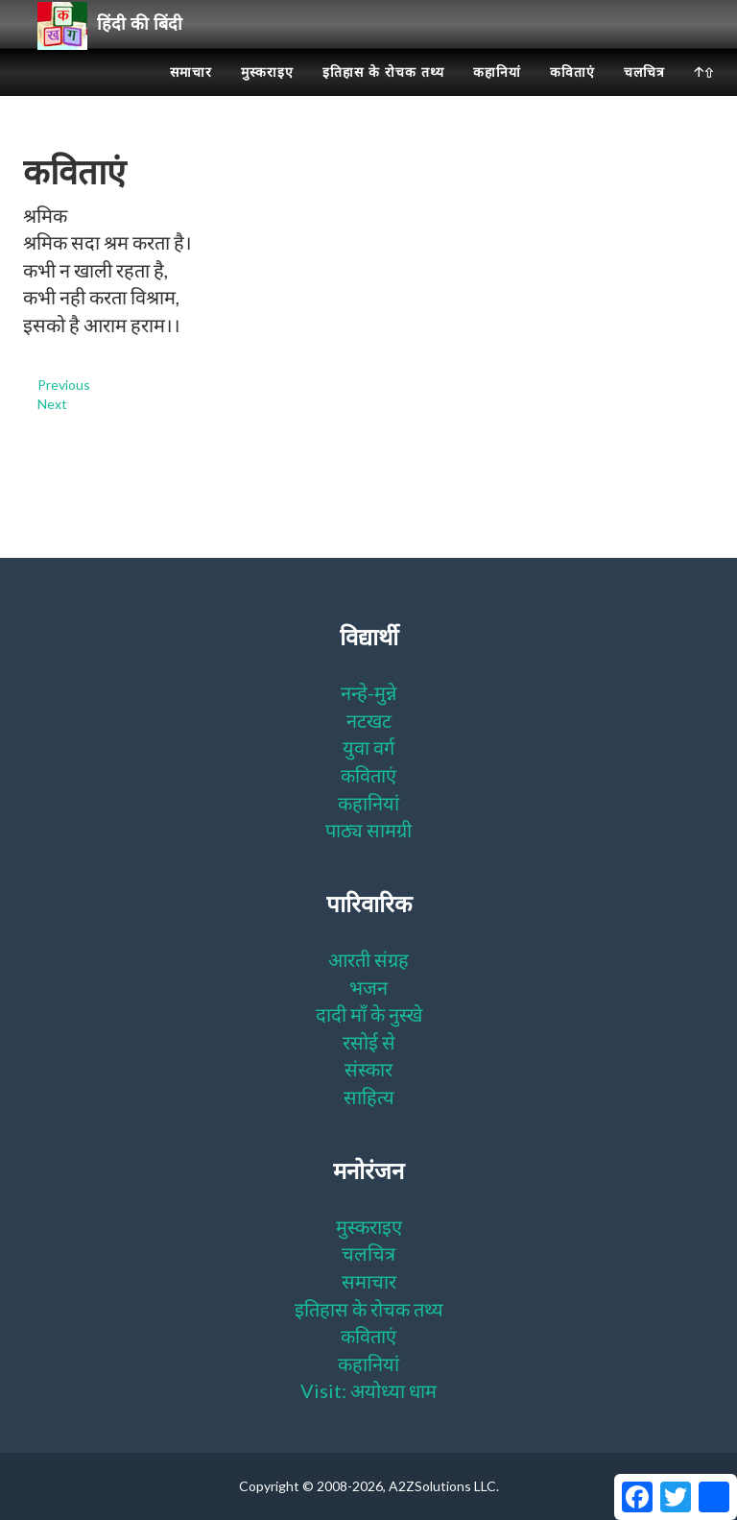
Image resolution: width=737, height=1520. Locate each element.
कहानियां (497, 96)
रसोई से (369, 1041)
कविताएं (572, 96)
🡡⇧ (704, 96)
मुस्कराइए (267, 96)
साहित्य (369, 1096)
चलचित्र (644, 96)
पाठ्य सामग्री (368, 829)
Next (52, 404)
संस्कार (368, 1068)
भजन (368, 987)
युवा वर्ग (368, 747)
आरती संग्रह (368, 959)
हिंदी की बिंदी (117, 49)
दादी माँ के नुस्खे (369, 1013)
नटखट (369, 720)
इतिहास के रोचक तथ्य (383, 96)
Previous (63, 384)
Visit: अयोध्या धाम (368, 1390)
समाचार (191, 96)
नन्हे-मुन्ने (368, 692)
